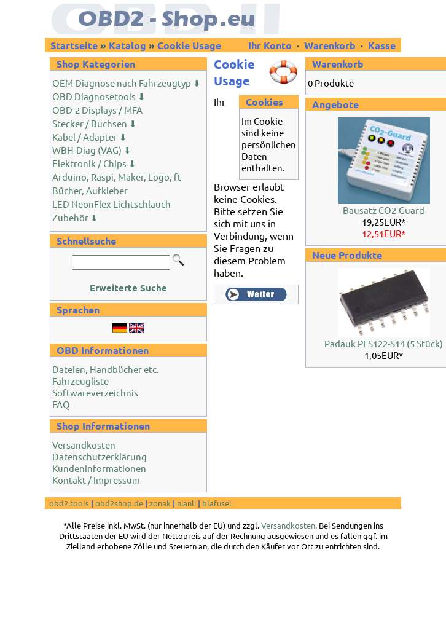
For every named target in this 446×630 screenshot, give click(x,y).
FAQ (61, 404)
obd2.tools (69, 503)
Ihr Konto (271, 45)
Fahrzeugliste (80, 381)
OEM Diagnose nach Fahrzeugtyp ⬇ (126, 83)
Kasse (382, 45)
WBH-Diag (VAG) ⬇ (91, 150)
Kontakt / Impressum (96, 480)
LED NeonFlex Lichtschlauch (111, 204)
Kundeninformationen (99, 468)
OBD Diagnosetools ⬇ (99, 96)
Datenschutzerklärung (99, 456)
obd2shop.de (119, 503)
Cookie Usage (189, 45)
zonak (160, 503)
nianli (186, 503)
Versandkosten (83, 445)
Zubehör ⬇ (75, 217)
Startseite (74, 45)
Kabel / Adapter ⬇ (89, 137)
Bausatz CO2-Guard (383, 210)
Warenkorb (330, 45)
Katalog (127, 45)
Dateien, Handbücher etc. (105, 369)
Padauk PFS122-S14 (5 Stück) (383, 343)
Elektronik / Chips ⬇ (94, 163)
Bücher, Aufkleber (90, 190)
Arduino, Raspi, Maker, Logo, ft (116, 177)
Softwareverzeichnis (95, 392)
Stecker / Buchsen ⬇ (94, 123)
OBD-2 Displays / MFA (97, 110)
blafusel (217, 503)
